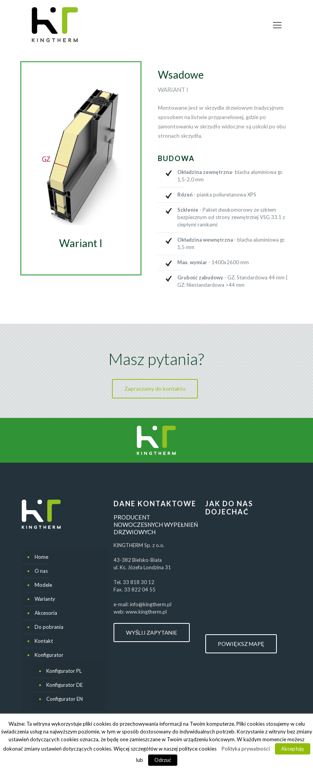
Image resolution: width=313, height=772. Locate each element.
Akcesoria (46, 613)
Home (41, 557)
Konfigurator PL (64, 671)
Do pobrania (49, 627)
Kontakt (44, 641)
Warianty (45, 599)
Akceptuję (292, 749)
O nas (41, 571)
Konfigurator (49, 655)
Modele (43, 585)
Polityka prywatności (246, 749)
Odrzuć (162, 760)
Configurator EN (64, 699)
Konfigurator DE (64, 685)
